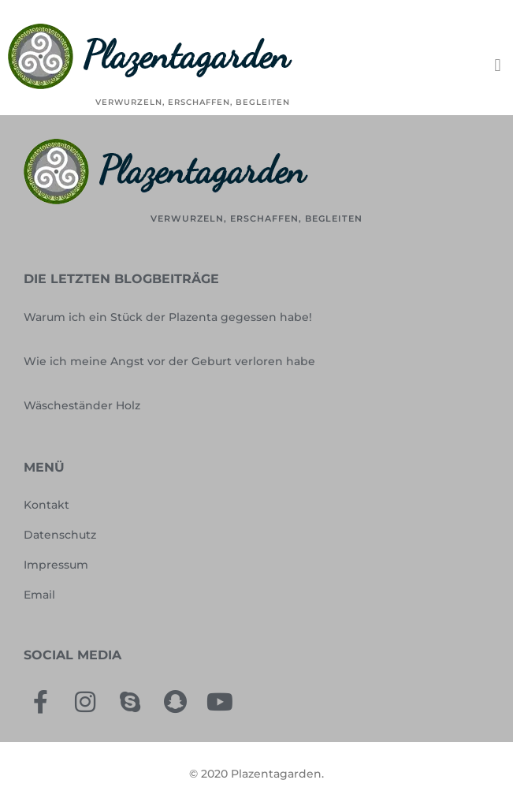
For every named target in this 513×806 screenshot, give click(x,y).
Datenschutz (60, 535)
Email (39, 595)
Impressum (56, 565)
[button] (497, 66)
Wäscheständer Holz (82, 405)
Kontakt (46, 505)
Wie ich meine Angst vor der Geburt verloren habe (169, 361)
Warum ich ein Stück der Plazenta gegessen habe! (168, 317)
